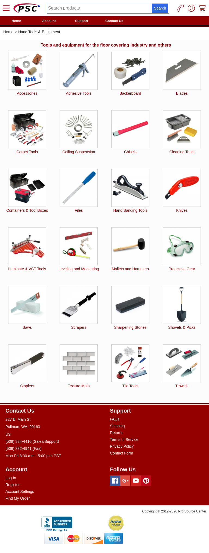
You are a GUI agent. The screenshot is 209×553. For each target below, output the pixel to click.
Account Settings (19, 491)
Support (81, 21)
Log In (10, 478)
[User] (191, 8)
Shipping (117, 426)
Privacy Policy (122, 446)
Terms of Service (124, 439)
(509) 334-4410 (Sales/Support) (32, 441)
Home (16, 21)
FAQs (114, 419)
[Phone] (180, 8)
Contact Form (121, 453)
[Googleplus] (125, 480)
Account (49, 21)
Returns (116, 433)
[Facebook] (115, 480)
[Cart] (202, 8)
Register (12, 485)
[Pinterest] (146, 480)
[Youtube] (136, 480)
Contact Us (114, 21)
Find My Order (17, 498)
